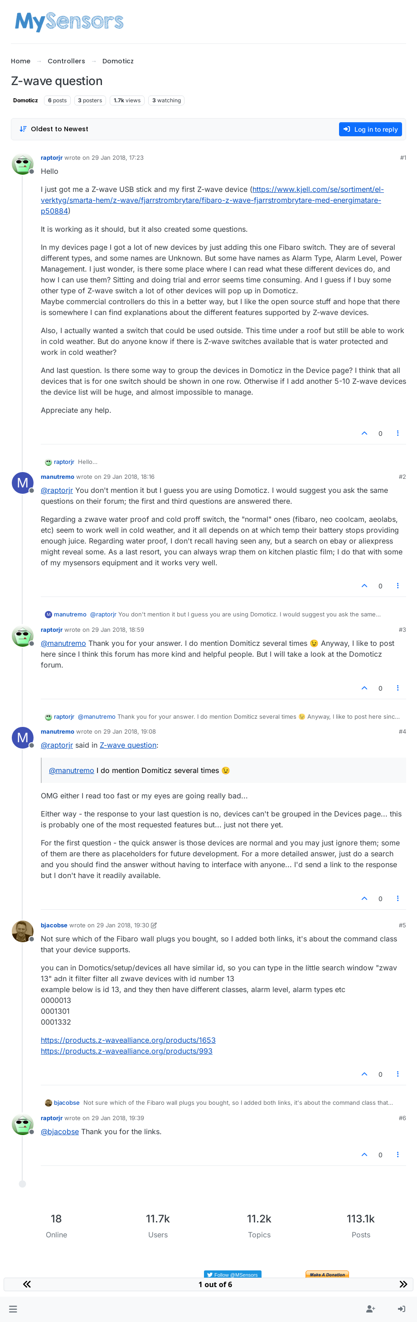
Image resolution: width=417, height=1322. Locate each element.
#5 (402, 925)
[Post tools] (398, 433)
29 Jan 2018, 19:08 (129, 731)
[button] (13, 1309)
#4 (402, 731)
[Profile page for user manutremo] (23, 483)
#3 (402, 629)
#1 (403, 157)
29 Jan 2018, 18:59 (118, 629)
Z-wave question (128, 744)
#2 (402, 476)
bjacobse (54, 925)
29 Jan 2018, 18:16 (129, 476)
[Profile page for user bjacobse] (23, 931)
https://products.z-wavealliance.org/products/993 (127, 1050)
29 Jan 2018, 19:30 (123, 925)
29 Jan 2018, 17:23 (118, 157)
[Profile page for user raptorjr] (23, 164)
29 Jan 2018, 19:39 (118, 1118)
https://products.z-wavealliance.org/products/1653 (128, 1040)
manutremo (57, 476)
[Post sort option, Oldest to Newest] (53, 129)
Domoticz (25, 100)
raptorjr (52, 157)
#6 (402, 1118)
